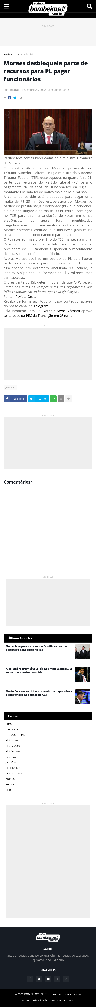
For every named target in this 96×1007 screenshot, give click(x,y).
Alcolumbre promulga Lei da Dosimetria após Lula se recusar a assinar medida (39, 670)
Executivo (11, 757)
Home (25, 1000)
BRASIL (10, 724)
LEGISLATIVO (13, 768)
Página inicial (12, 54)
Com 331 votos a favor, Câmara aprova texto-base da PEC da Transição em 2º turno (48, 313)
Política (10, 784)
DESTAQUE (12, 729)
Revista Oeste (26, 296)
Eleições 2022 (13, 746)
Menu (6, 6)
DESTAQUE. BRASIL (16, 734)
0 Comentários (60, 89)
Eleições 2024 (13, 751)
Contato (69, 1000)
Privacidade (40, 1000)
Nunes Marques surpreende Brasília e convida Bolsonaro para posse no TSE (36, 648)
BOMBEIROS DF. (34, 994)
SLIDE (9, 790)
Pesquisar (89, 6)
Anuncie (56, 1000)
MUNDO (10, 779)
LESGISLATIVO (14, 773)
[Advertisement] (48, 33)
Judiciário (28, 54)
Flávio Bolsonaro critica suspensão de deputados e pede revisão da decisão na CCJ (39, 693)
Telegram (41, 306)
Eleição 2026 (12, 740)
